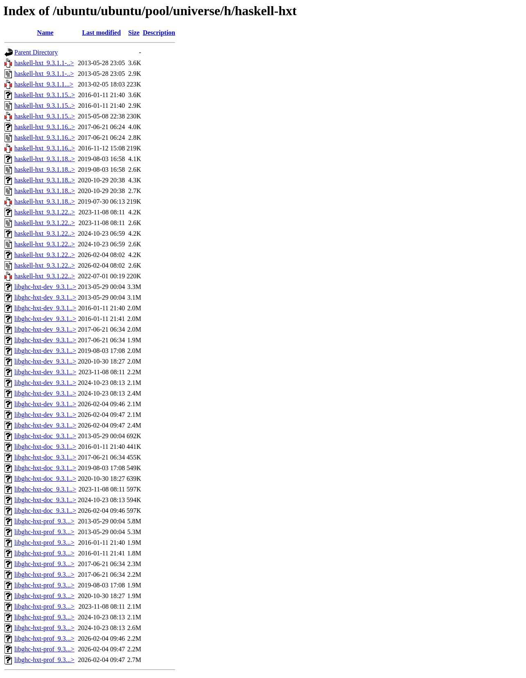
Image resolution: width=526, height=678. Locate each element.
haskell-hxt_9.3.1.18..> (44, 158)
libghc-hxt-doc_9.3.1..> (45, 435)
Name (45, 32)
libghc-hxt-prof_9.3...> (44, 521)
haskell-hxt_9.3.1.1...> (43, 84)
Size (134, 32)
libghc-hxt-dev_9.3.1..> (45, 286)
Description (159, 32)
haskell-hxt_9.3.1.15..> (44, 94)
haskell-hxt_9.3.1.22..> (44, 212)
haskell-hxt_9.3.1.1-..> (44, 62)
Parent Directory (36, 52)
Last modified (101, 32)
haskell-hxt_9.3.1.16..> (44, 126)
